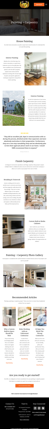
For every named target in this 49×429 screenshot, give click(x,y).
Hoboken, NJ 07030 (24, 416)
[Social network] (43, 408)
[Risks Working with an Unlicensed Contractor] (24, 316)
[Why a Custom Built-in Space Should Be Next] (9, 316)
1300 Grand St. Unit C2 (24, 414)
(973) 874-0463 (10, 409)
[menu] (46, 4)
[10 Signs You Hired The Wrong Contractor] (39, 316)
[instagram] (39, 408)
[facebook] (35, 408)
